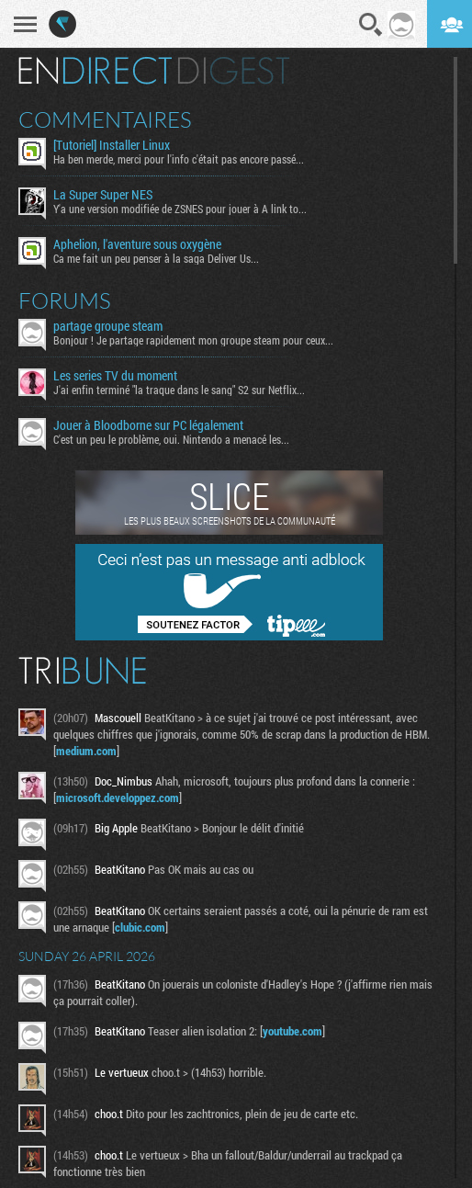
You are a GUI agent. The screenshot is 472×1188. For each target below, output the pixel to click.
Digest (233, 71)
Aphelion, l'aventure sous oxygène (137, 244)
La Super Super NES (102, 194)
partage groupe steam (108, 326)
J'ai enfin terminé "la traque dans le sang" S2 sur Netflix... (179, 389)
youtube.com (292, 1031)
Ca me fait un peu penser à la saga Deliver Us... (156, 258)
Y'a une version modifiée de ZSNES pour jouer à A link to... (180, 208)
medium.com (86, 750)
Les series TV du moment (115, 375)
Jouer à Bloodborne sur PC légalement (148, 425)
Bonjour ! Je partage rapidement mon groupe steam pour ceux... (193, 340)
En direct (95, 71)
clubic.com (140, 927)
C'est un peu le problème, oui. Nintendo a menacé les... (171, 439)
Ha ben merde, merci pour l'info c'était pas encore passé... (178, 159)
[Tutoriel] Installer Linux (111, 145)
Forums (64, 300)
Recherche (371, 25)
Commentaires (105, 119)
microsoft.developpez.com (117, 797)
